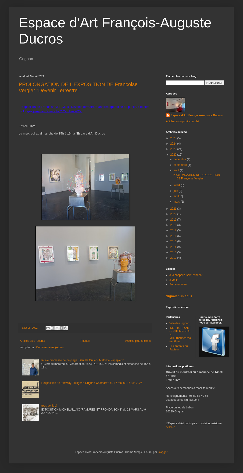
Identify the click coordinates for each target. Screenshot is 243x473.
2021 (173, 208)
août (177, 170)
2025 (173, 138)
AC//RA (170, 427)
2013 (173, 252)
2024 (173, 143)
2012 (173, 257)
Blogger (162, 452)
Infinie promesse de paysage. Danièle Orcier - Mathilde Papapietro (82, 360)
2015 (173, 241)
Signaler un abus (179, 296)
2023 (173, 149)
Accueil (85, 340)
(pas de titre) (49, 405)
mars (177, 201)
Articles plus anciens (138, 340)
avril (176, 196)
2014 (173, 247)
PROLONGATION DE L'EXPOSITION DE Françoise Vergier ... (196, 176)
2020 (173, 214)
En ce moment (178, 284)
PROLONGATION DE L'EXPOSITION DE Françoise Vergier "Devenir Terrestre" (78, 87)
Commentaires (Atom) (50, 347)
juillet (177, 185)
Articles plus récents (32, 340)
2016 (173, 236)
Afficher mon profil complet (182, 121)
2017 (173, 230)
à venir (173, 279)
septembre (181, 165)
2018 (173, 225)
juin (176, 191)
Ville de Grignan (179, 323)
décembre (180, 159)
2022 (173, 154)
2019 (173, 219)
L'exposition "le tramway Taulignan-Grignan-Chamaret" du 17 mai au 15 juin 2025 (91, 383)
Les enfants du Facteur (178, 348)
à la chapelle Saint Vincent (185, 275)
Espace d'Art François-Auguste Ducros (197, 115)
